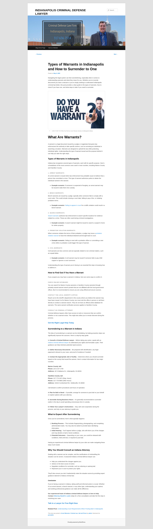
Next (116, 54)
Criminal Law (74, 513)
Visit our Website (53, 48)
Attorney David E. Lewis (62, 496)
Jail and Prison (82, 513)
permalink (51, 515)
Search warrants (53, 216)
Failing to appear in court (73, 205)
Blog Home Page (40, 48)
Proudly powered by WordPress (76, 522)
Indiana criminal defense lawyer (58, 342)
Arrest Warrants (65, 513)
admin (90, 513)
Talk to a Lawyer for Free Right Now (63, 503)
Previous (38, 54)
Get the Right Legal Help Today (61, 323)
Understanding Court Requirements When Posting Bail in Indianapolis (80, 509)
